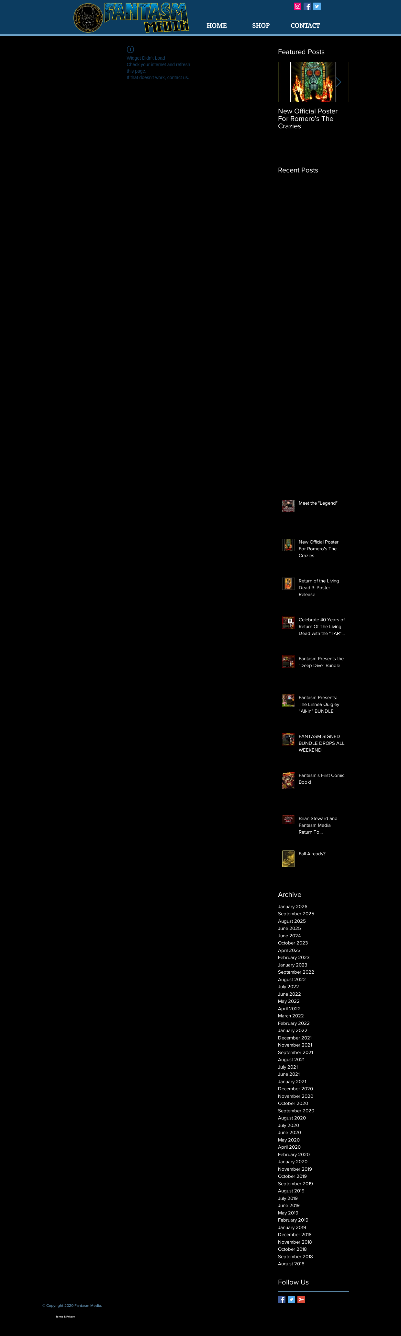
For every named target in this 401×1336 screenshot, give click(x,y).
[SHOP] (260, 25)
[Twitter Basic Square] (317, 6)
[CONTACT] (305, 25)
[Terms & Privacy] (65, 1316)
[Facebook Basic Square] (307, 6)
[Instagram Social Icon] (297, 6)
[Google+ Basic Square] (301, 1299)
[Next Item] (339, 82)
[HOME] (216, 26)
